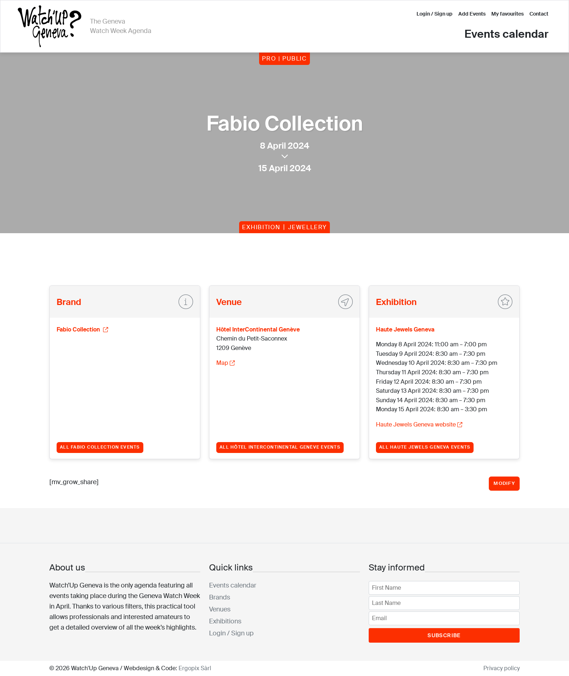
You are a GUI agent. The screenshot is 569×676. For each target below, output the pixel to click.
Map (225, 363)
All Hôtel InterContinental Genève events (280, 447)
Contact (538, 14)
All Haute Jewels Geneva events (424, 447)
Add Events (472, 14)
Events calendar (506, 34)
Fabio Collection (82, 329)
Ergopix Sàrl (195, 668)
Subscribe (444, 635)
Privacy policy (501, 668)
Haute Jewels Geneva (405, 329)
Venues (219, 609)
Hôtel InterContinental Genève (258, 329)
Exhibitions (225, 621)
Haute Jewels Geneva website (419, 424)
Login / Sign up (435, 14)
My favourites (507, 14)
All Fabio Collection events (100, 447)
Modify (504, 483)
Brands (219, 597)
